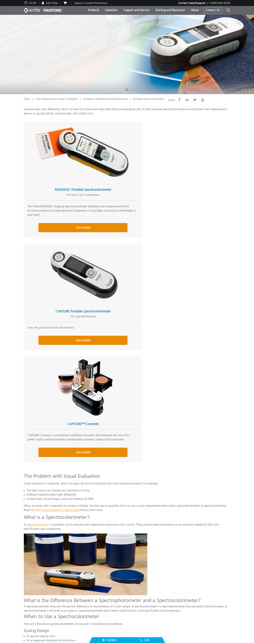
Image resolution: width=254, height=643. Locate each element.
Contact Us (212, 10)
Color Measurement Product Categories (57, 98)
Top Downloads (33, 602)
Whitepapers (102, 619)
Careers (28, 572)
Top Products (102, 572)
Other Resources (176, 566)
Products (93, 10)
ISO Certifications (34, 619)
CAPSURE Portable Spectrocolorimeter (123, 162)
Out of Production (34, 615)
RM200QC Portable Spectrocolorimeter (56, 162)
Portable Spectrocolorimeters (148, 98)
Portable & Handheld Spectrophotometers (105, 98)
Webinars (100, 602)
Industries (111, 10)
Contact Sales (144, 552)
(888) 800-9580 (166, 552)
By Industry (100, 585)
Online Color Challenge (179, 572)
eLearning (100, 615)
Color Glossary (173, 576)
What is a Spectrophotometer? (183, 585)
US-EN (32, 3)
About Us (30, 566)
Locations (29, 576)
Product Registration (36, 610)
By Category (101, 580)
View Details (55, 209)
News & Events (32, 580)
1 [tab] (127, 89)
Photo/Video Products (107, 576)
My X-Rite (52, 3)
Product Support (33, 598)
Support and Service (136, 10)
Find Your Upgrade (105, 589)
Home (27, 98)
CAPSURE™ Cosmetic (192, 162)
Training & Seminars (106, 606)
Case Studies (102, 610)
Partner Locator (33, 593)
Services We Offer (34, 606)
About (195, 10)
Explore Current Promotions (90, 3)
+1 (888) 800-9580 (218, 3)
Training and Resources (170, 10)
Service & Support (36, 588)
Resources (101, 596)
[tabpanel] (127, 54)
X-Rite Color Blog (175, 580)
